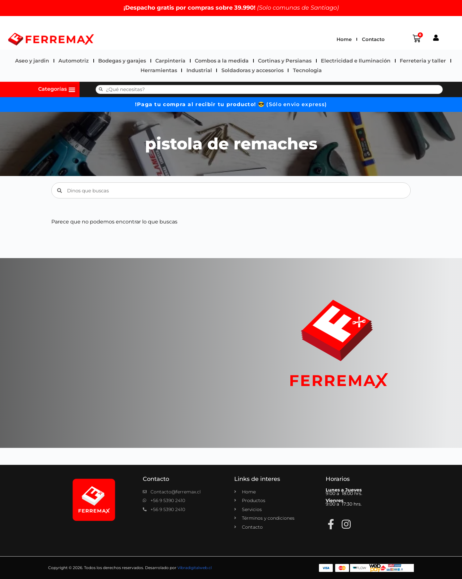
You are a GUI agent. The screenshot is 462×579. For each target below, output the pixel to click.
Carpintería (170, 61)
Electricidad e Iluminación (355, 61)
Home (344, 39)
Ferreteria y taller (423, 61)
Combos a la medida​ (222, 61)
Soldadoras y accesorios (252, 70)
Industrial (199, 70)
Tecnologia (307, 70)
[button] (72, 89)
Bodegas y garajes (122, 61)
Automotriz (73, 61)
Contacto (373, 39)
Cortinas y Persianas (285, 61)
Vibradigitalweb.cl (194, 567)
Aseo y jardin (32, 61)
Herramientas (159, 70)
